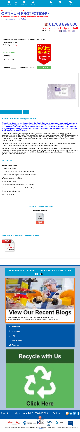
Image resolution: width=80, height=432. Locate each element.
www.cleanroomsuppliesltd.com (14, 19)
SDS (26, 112)
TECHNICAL (17, 112)
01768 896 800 (60, 24)
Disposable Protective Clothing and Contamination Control (24, 16)
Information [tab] (41, 331)
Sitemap (41, 428)
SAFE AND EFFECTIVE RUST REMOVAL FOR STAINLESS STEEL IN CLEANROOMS (30, 317)
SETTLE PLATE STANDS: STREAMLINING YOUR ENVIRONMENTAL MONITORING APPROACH (33, 319)
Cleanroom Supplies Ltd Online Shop (16, 11)
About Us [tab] (41, 345)
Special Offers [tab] (41, 340)
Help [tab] (41, 336)
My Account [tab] (41, 327)
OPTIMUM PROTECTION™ (25, 13)
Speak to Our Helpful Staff (60, 28)
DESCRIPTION (6, 112)
